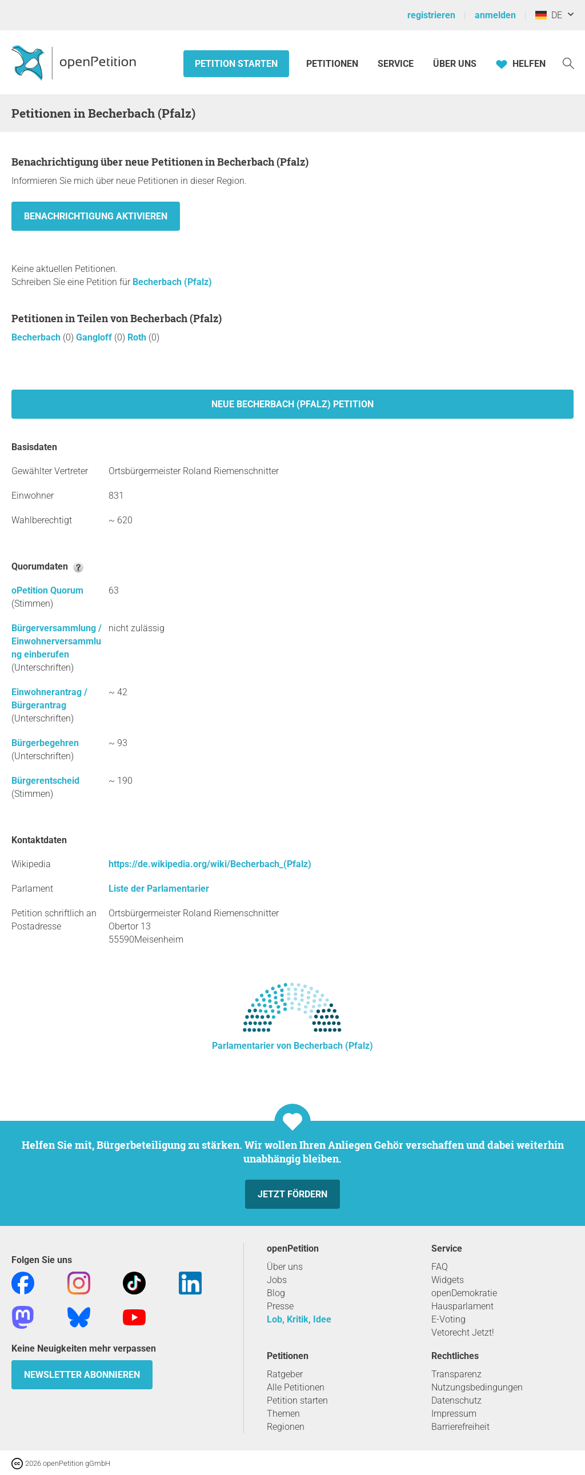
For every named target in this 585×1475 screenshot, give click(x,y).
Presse (280, 1306)
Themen (283, 1413)
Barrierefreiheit (460, 1426)
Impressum (453, 1413)
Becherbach (37, 337)
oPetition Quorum (47, 590)
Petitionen (333, 63)
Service (396, 63)
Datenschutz (456, 1400)
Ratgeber (285, 1374)
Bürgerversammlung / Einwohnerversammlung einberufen (56, 641)
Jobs (277, 1279)
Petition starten (236, 63)
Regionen (285, 1426)
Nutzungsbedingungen (477, 1387)
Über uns (285, 1266)
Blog (276, 1293)
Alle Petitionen (295, 1387)
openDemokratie (464, 1293)
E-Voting (448, 1319)
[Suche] (568, 62)
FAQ (439, 1266)
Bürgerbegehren (45, 743)
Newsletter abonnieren (82, 1374)
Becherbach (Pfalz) (172, 281)
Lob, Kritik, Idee (299, 1319)
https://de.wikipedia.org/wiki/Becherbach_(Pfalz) (210, 864)
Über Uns (454, 63)
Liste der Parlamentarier (159, 888)
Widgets (447, 1279)
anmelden (495, 15)
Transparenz (456, 1374)
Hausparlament (462, 1306)
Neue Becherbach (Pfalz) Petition (292, 404)
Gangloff (95, 337)
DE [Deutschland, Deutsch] (548, 15)
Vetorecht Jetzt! (462, 1332)
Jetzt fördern (292, 1194)
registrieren (431, 15)
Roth (138, 337)
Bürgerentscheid (45, 780)
